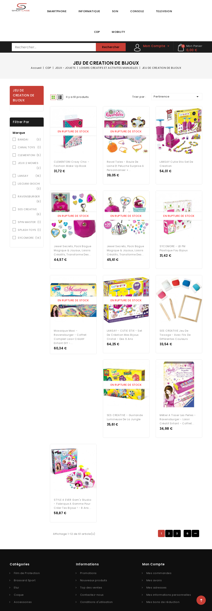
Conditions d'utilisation (96, 594)
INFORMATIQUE (89, 11)
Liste (60, 97)
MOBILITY (118, 32)
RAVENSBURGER (29, 199)
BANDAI (29, 139)
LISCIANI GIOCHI (29, 186)
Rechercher (110, 47)
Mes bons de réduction (163, 594)
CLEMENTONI (29, 155)
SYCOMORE (29, 237)
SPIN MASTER (29, 222)
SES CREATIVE (29, 212)
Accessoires (23, 594)
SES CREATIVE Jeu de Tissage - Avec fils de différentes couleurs (175, 330)
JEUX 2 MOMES (29, 166)
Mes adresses (156, 580)
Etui (16, 580)
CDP (97, 32)
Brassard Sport (24, 573)
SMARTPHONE (56, 11)
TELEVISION (164, 11)
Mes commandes (159, 565)
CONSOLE (137, 11)
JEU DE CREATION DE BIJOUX (23, 95)
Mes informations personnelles (168, 587)
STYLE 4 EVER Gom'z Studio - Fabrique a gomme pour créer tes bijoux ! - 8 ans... (72, 496)
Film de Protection (27, 565)
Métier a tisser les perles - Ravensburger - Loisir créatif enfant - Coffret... (178, 413)
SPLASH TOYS (29, 230)
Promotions (88, 565)
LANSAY (29, 175)
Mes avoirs (154, 573)
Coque (19, 587)
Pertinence (177, 96)
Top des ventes (91, 580)
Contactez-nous (92, 587)
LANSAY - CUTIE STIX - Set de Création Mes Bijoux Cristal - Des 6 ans (124, 330)
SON (115, 11)
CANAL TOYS (29, 147)
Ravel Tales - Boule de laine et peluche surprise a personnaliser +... (125, 164)
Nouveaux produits (93, 573)
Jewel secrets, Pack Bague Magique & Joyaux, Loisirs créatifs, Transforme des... (72, 247)
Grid (53, 97)
